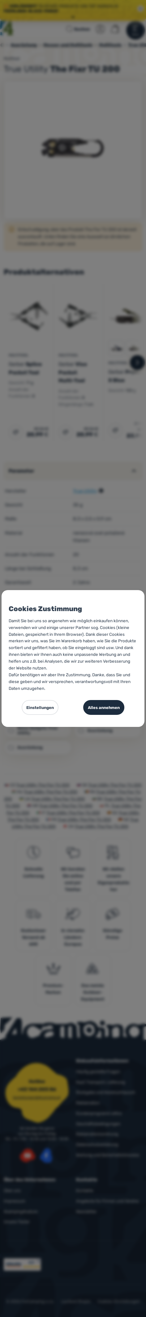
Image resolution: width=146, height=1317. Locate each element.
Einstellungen (40, 707)
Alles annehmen (104, 707)
